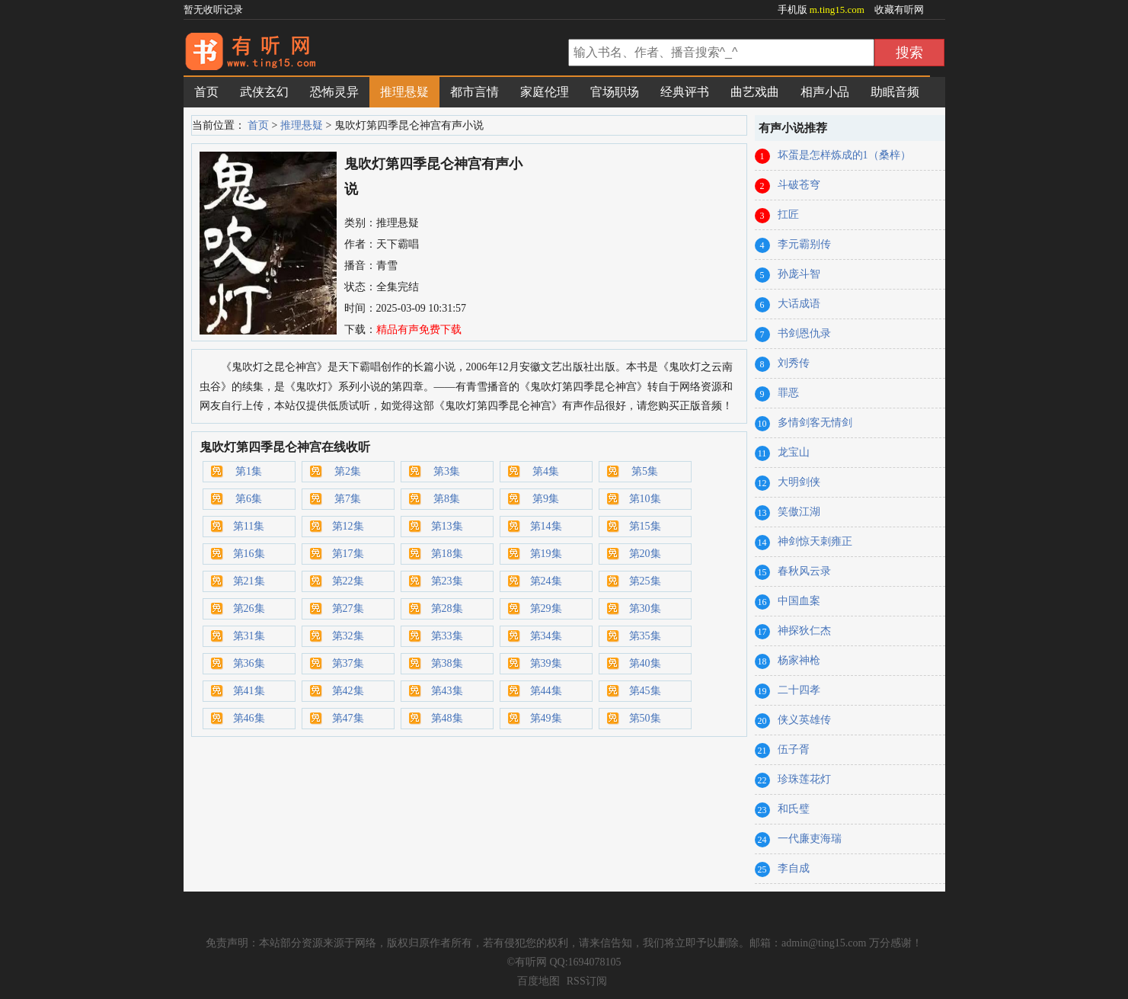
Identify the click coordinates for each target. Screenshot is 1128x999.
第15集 (645, 526)
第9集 (545, 498)
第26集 (249, 608)
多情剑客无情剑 (815, 422)
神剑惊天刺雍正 (815, 541)
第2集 (347, 471)
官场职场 (614, 91)
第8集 (446, 498)
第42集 (348, 690)
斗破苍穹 (799, 185)
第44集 (546, 690)
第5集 (644, 471)
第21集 (249, 581)
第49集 (546, 718)
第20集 (645, 553)
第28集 (447, 608)
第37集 (348, 663)
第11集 (248, 526)
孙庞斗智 (799, 274)
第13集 (447, 526)
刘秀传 (794, 363)
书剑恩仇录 (804, 333)
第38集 (447, 663)
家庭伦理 (544, 91)
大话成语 (799, 303)
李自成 (794, 868)
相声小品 (824, 91)
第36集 (249, 663)
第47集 (348, 718)
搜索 (909, 52)
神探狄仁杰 (804, 630)
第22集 (348, 581)
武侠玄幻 (264, 91)
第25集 (645, 581)
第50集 (645, 718)
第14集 (546, 526)
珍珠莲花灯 (804, 779)
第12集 (348, 526)
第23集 (447, 581)
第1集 (248, 471)
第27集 (348, 608)
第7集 (347, 498)
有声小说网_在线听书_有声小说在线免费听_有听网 (374, 54)
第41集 (249, 690)
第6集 (248, 498)
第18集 (447, 553)
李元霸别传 (804, 244)
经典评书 (684, 91)
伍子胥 (794, 749)
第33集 (447, 636)
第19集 (546, 553)
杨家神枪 (799, 660)
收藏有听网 (899, 9)
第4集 (545, 471)
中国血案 (799, 601)
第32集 (348, 636)
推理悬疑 (404, 91)
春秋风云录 (804, 571)
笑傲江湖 (799, 511)
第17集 (348, 553)
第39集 (546, 663)
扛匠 (788, 214)
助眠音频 (895, 91)
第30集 (645, 608)
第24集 (546, 581)
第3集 (446, 471)
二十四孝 (799, 690)
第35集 (645, 636)
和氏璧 (794, 809)
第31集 (249, 636)
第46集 (249, 718)
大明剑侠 (799, 482)
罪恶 (788, 393)
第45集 (645, 690)
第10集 (645, 498)
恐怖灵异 (334, 91)
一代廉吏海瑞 (810, 838)
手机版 (823, 9)
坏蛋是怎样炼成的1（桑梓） (844, 155)
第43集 (447, 690)
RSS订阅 (587, 981)
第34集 (546, 636)
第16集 (249, 553)
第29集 (546, 608)
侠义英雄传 (804, 719)
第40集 (645, 663)
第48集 (447, 718)
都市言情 (474, 91)
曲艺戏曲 (754, 91)
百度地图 (538, 981)
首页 (206, 91)
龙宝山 (794, 452)
